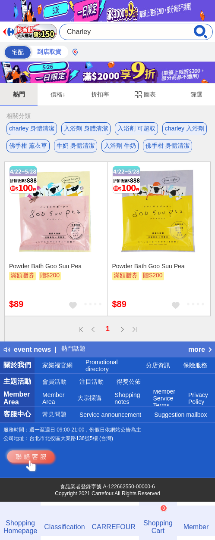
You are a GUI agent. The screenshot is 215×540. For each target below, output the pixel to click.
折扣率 (100, 94)
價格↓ (58, 94)
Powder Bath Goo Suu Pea (45, 266)
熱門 (19, 94)
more (200, 349)
